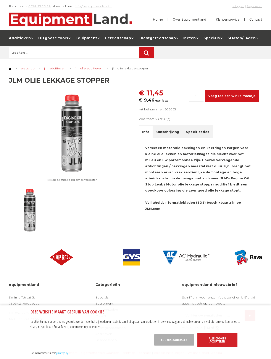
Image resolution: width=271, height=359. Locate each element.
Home (158, 19)
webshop (28, 68)
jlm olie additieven (89, 68)
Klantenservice (228, 19)
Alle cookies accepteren (217, 339)
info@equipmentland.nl (94, 6)
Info (145, 132)
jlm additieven (55, 68)
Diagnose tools (53, 38)
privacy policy (62, 353)
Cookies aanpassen (174, 340)
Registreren (254, 6)
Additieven (20, 38)
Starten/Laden (241, 38)
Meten (189, 38)
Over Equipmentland (189, 19)
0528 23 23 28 (39, 6)
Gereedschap (118, 38)
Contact (255, 19)
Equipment (86, 38)
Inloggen (238, 6)
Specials (211, 38)
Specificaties (197, 132)
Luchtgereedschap (157, 38)
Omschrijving (167, 132)
